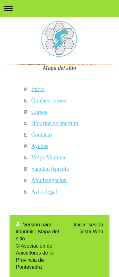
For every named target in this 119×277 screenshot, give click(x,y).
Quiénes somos (48, 100)
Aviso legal (44, 191)
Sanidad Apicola (50, 169)
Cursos (39, 112)
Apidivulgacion (49, 180)
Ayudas (39, 146)
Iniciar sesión (88, 224)
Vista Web (91, 231)
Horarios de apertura (54, 123)
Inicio (38, 89)
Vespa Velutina (48, 157)
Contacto (41, 135)
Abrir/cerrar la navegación (59, 8)
